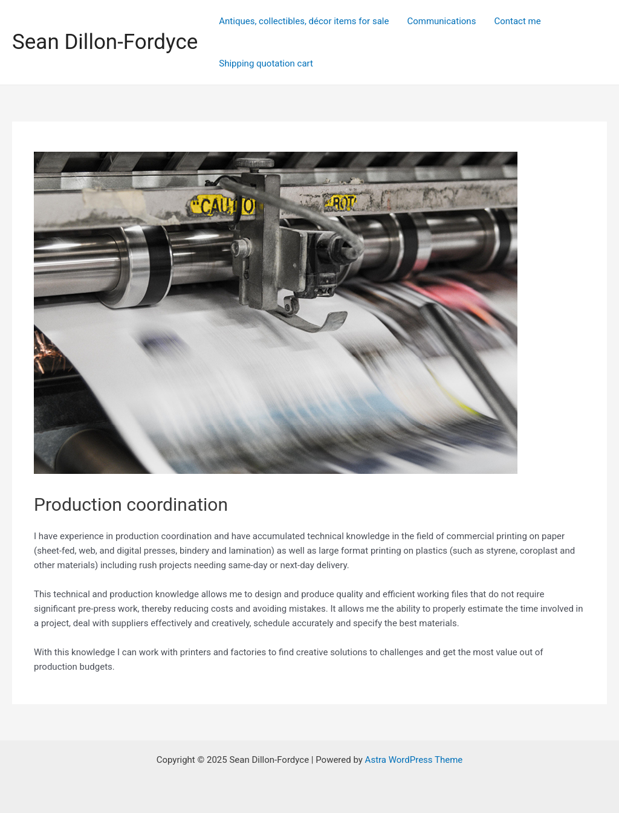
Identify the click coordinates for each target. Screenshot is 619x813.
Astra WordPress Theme (414, 759)
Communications (441, 21)
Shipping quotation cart (266, 63)
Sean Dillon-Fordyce (105, 42)
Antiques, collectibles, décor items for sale (304, 21)
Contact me (517, 21)
